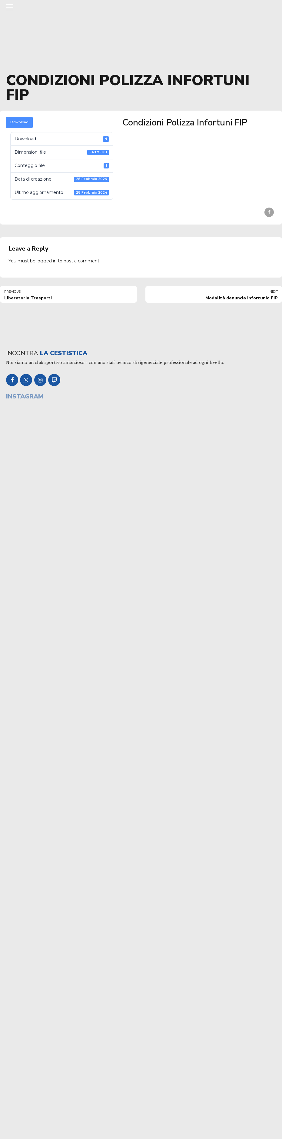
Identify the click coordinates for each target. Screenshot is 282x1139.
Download (19, 122)
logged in (47, 261)
